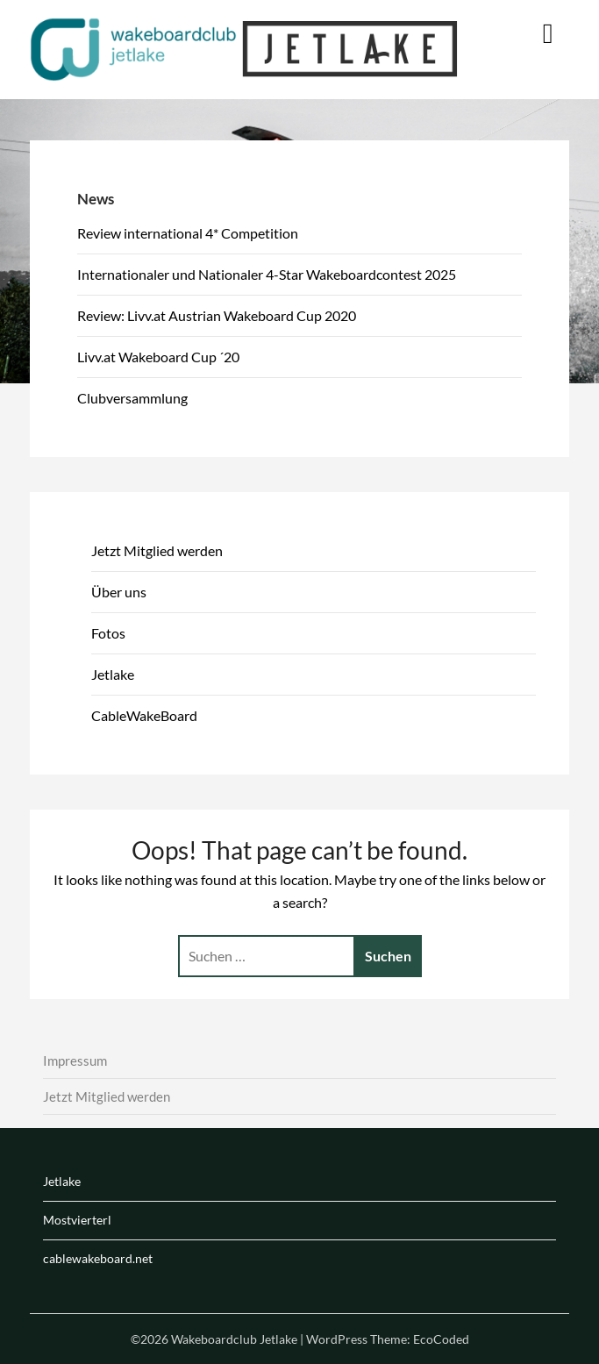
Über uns (118, 591)
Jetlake (112, 674)
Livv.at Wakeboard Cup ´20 (158, 356)
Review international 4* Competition (187, 233)
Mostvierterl (77, 1219)
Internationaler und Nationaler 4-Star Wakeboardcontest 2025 (266, 274)
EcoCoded (441, 1339)
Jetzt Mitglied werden (157, 550)
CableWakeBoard (144, 715)
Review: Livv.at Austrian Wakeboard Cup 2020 (216, 315)
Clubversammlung (132, 397)
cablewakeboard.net (98, 1258)
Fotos (108, 633)
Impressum (75, 1060)
